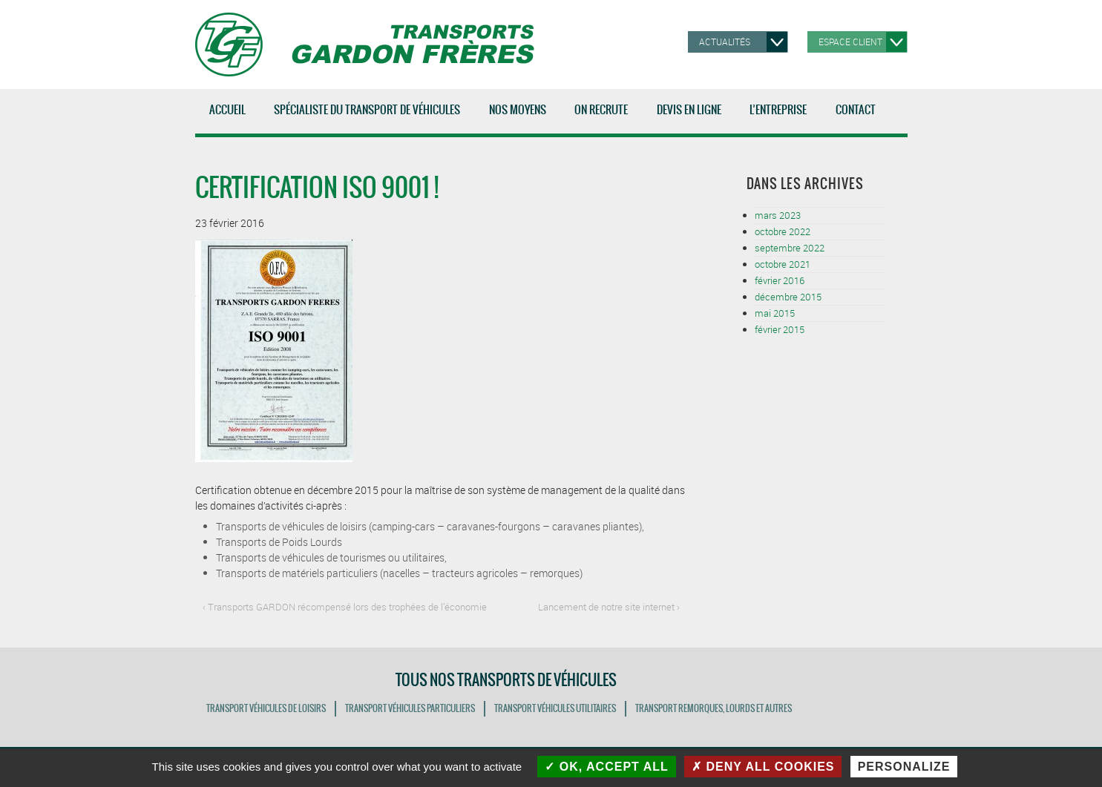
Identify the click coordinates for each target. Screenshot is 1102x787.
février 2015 (779, 329)
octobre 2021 (782, 264)
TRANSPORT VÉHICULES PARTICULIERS (410, 708)
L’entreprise (781, 118)
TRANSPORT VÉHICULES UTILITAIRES (555, 708)
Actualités (724, 41)
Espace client (850, 41)
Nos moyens (520, 118)
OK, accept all (606, 766)
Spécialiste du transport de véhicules (370, 118)
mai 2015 (775, 313)
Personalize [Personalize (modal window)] (904, 766)
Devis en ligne (689, 110)
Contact (856, 110)
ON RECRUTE (601, 110)
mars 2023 (778, 215)
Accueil (227, 110)
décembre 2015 (788, 296)
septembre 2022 (789, 247)
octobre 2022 (782, 231)
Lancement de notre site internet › (608, 606)
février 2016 (779, 280)
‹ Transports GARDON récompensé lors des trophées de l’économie (344, 606)
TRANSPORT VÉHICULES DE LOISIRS (266, 708)
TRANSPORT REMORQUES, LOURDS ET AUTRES (713, 708)
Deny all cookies (763, 766)
